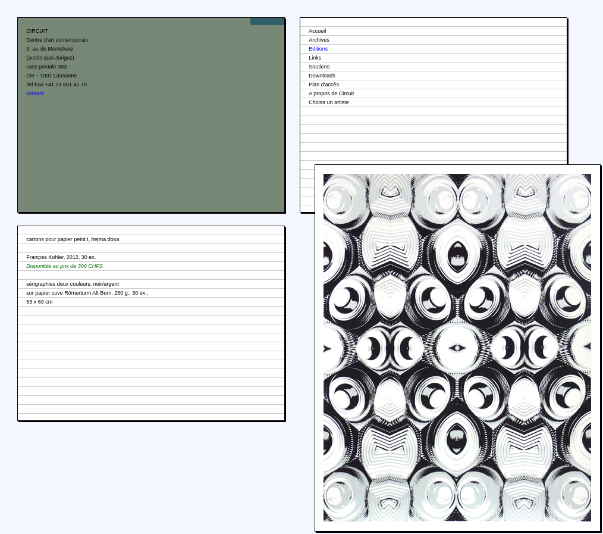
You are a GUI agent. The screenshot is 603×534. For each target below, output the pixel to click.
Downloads (322, 76)
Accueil (317, 31)
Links (315, 58)
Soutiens (319, 67)
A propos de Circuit (331, 93)
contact (34, 93)
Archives (319, 40)
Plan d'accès (324, 85)
